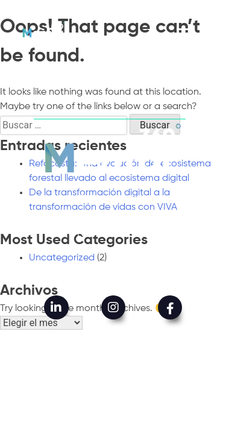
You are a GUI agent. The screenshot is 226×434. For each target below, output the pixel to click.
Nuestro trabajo (113, 233)
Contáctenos (113, 268)
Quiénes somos (113, 199)
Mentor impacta (113, 251)
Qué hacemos (113, 217)
